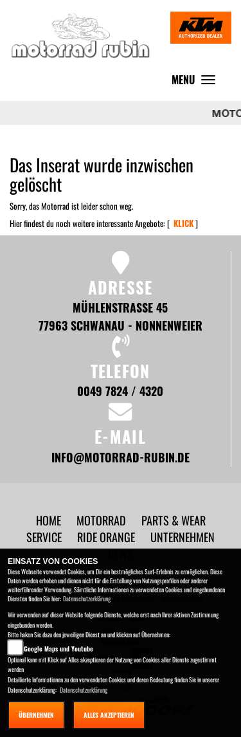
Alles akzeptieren (109, 715)
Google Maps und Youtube (58, 648)
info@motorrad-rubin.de (120, 457)
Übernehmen (36, 715)
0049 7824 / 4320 (120, 390)
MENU (197, 82)
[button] (102, 520)
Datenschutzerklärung (87, 598)
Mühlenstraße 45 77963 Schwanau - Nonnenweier (120, 316)
